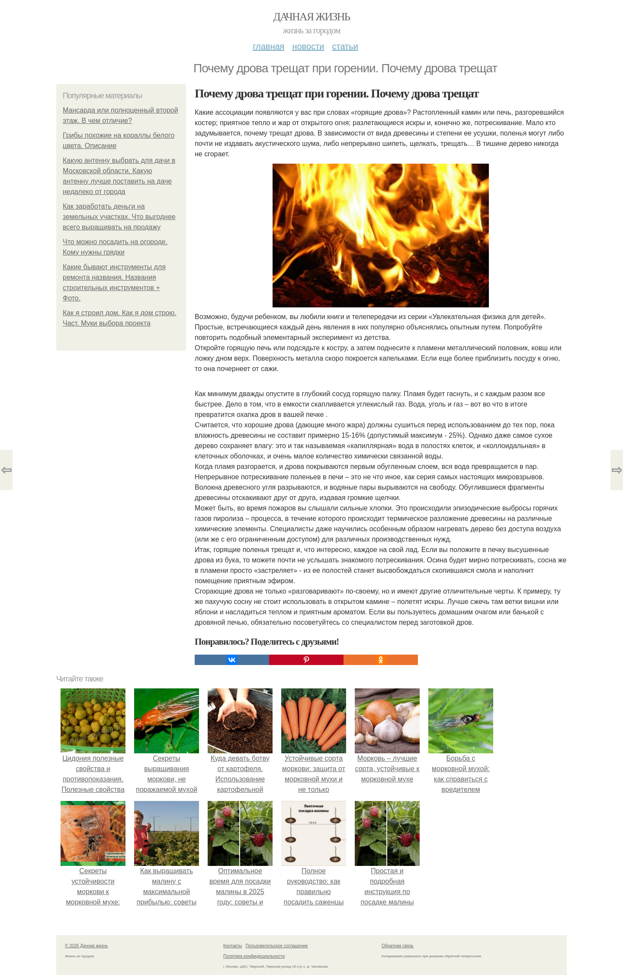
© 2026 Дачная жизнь (86, 945)
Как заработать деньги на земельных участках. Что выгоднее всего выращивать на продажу (119, 217)
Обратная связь (398, 945)
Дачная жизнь (311, 16)
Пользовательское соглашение (277, 945)
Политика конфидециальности (254, 956)
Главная (268, 46)
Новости (308, 46)
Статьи (345, 46)
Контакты (232, 945)
